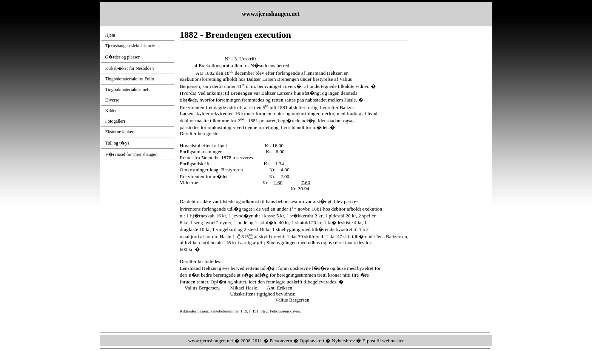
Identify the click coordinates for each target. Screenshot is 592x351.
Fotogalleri (115, 121)
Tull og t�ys (117, 143)
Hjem (110, 35)
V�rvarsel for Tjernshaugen (131, 154)
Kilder (111, 110)
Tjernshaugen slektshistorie (130, 45)
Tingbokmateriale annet (126, 89)
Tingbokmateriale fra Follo (129, 79)
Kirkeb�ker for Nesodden (129, 68)
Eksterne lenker (119, 131)
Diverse (112, 100)
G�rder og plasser (122, 57)
